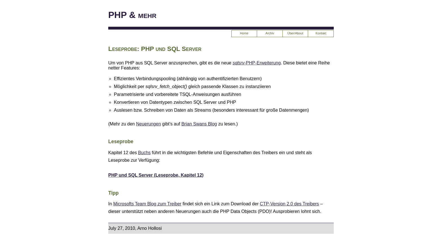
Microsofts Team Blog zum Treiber (147, 203)
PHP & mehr (132, 15)
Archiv (269, 33)
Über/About (295, 33)
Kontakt (320, 33)
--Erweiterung (257, 62)
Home (244, 33)
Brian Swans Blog (199, 124)
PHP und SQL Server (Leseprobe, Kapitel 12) (156, 175)
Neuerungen (148, 124)
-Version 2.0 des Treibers (289, 203)
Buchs (144, 152)
